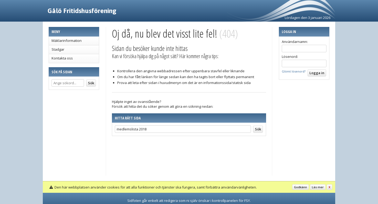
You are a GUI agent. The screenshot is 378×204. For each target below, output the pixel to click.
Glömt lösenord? (293, 71)
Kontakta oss (62, 58)
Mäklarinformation (67, 40)
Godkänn (300, 187)
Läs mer (318, 187)
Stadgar (58, 49)
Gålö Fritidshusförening (82, 10)
